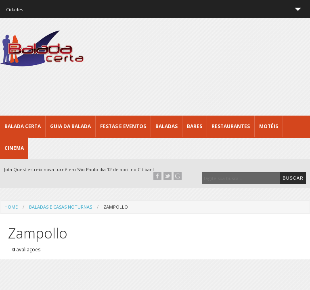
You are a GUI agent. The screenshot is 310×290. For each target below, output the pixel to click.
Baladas (166, 126)
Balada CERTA (22, 126)
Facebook (157, 176)
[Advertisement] (163, 84)
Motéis (268, 126)
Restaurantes (231, 126)
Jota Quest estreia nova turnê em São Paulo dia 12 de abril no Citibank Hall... (86, 169)
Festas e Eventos (123, 126)
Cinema (14, 148)
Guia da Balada (70, 126)
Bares (194, 126)
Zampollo (115, 207)
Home (11, 207)
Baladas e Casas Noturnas (60, 207)
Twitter (167, 176)
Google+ (178, 176)
